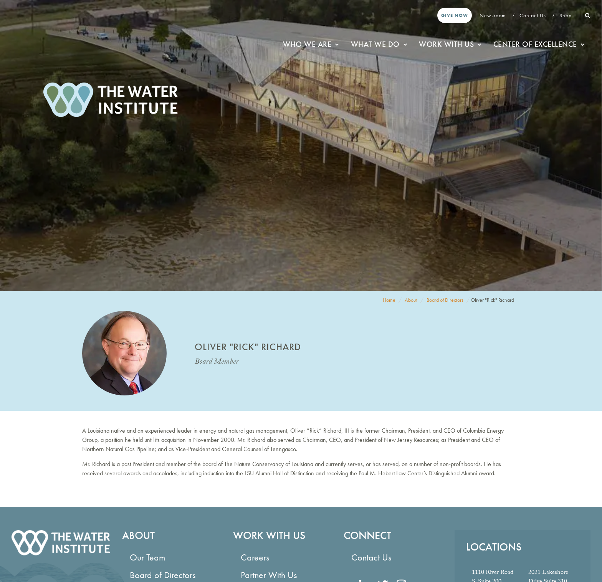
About (411, 299)
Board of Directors (445, 299)
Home (389, 299)
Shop (566, 15)
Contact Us (533, 15)
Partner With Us (269, 575)
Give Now (454, 15)
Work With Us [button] (450, 44)
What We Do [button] (379, 44)
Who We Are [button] (311, 44)
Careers (255, 557)
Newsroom (494, 15)
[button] (587, 15)
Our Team (147, 557)
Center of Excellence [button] (539, 44)
